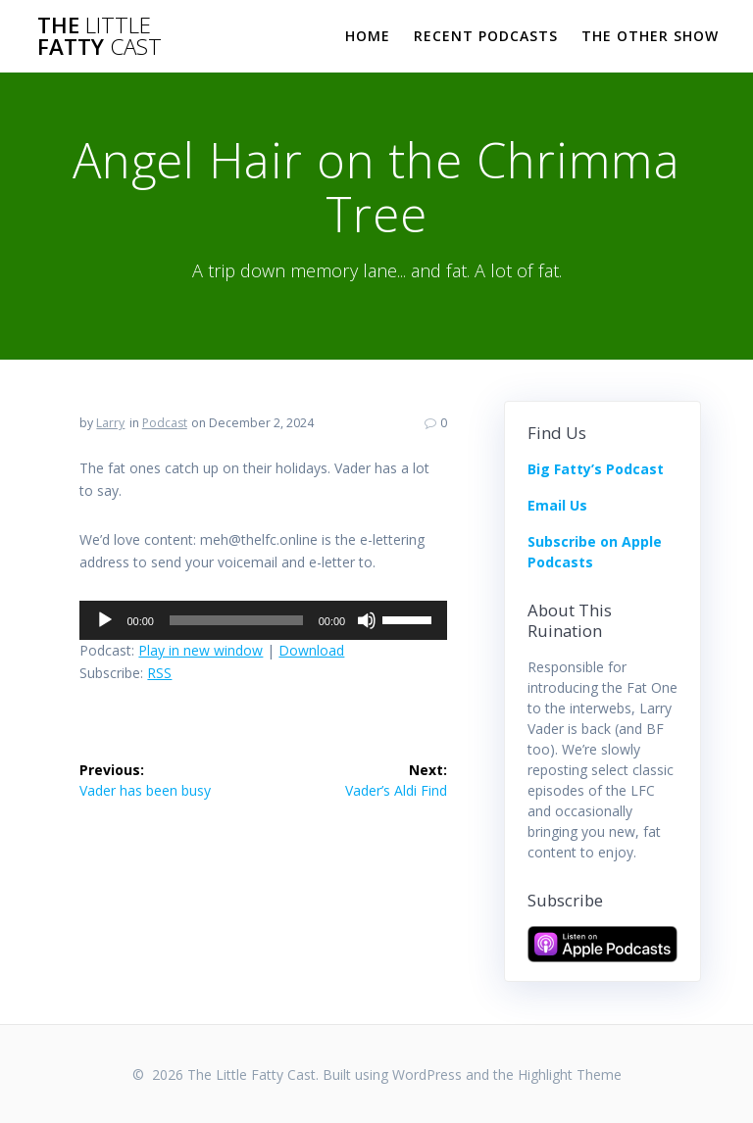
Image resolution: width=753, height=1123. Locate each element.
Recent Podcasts (486, 35)
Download (311, 650)
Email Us (557, 505)
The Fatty (99, 37)
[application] (263, 620)
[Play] (105, 620)
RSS (159, 672)
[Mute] (366, 620)
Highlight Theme (570, 1074)
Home (367, 35)
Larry (110, 423)
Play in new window (200, 650)
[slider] (236, 620)
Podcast (164, 423)
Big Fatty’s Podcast (595, 469)
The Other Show (650, 35)
